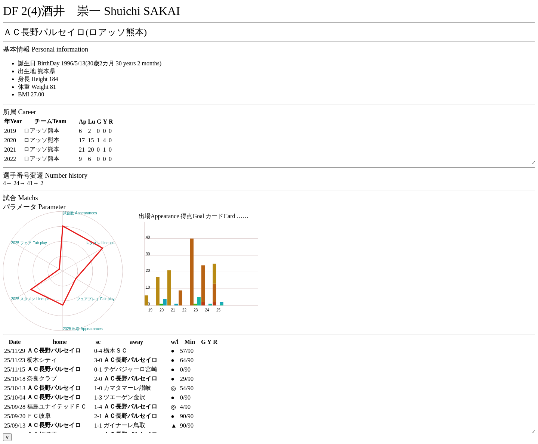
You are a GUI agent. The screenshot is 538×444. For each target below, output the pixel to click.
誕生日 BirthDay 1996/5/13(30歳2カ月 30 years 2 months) (89, 63)
